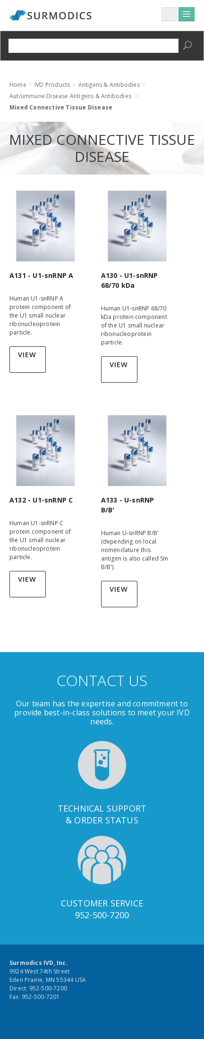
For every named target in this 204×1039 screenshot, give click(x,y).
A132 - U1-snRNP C (41, 499)
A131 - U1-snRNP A (41, 275)
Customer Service (102, 903)
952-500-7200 (102, 915)
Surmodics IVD (51, 16)
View (27, 354)
